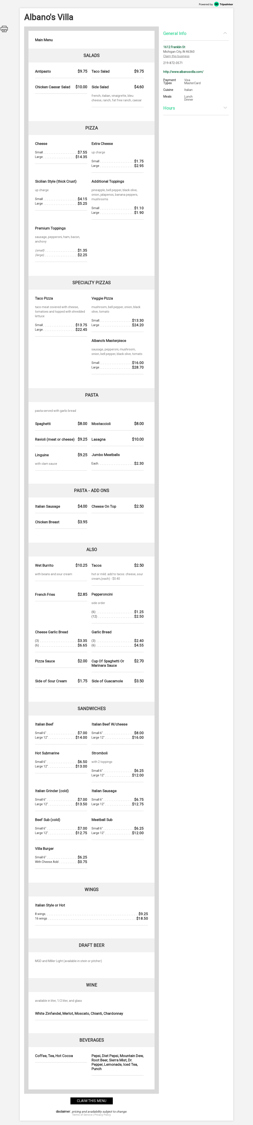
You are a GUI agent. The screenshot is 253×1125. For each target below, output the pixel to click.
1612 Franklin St (174, 47)
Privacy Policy (102, 1114)
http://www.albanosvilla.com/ (183, 72)
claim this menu (91, 1101)
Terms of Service (82, 1114)
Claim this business (176, 56)
